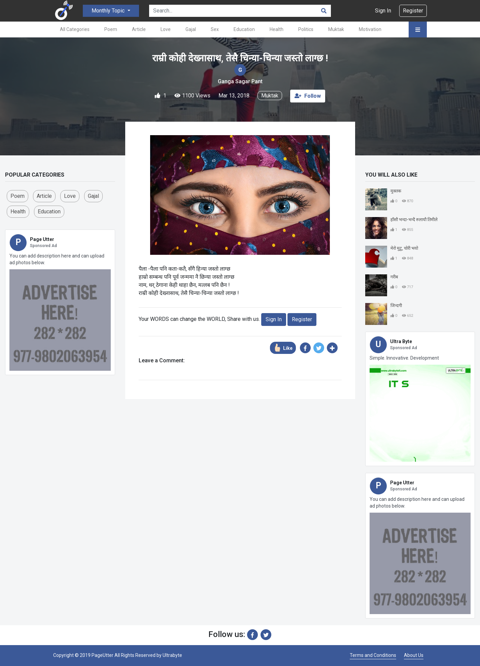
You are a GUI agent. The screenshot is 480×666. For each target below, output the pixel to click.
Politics (305, 29)
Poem (110, 29)
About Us (413, 655)
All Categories (75, 29)
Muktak (336, 29)
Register (413, 10)
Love (166, 29)
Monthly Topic (109, 10)
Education (244, 29)
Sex (215, 29)
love (70, 196)
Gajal (190, 29)
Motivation (370, 29)
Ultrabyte (172, 655)
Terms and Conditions (373, 655)
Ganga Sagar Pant (240, 81)
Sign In (383, 10)
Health (276, 29)
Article (139, 29)
